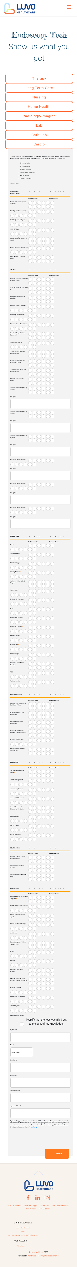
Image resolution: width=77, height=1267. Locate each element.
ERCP (12, 608)
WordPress (32, 1256)
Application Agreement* (17, 1015)
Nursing (39, 97)
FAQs (23, 1231)
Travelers (27, 1206)
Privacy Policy (33, 1127)
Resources (17, 1206)
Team (9, 1206)
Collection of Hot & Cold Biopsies (17, 582)
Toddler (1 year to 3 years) (18, 220)
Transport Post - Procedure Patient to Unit (18, 370)
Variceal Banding (15, 681)
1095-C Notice (43, 1209)
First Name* (14, 1060)
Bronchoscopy (15, 563)
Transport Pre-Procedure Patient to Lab (17, 352)
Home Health (39, 107)
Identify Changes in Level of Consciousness (18, 857)
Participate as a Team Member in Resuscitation (18, 731)
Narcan (12, 960)
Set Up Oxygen (15, 825)
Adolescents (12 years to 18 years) (18, 239)
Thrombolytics (15, 1006)
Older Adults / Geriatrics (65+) (17, 257)
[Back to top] (38, 1174)
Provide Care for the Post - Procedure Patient (18, 361)
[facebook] (28, 1196)
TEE (11, 672)
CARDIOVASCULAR (16, 694)
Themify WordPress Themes (48, 1256)
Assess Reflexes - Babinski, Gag (18, 875)
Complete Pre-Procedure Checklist (17, 298)
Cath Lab (39, 135)
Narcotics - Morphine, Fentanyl (16, 970)
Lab (39, 125)
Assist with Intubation (17, 798)
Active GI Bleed (15, 553)
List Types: (13, 396)
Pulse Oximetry (15, 816)
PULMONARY (14, 762)
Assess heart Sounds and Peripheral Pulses (18, 704)
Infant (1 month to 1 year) (18, 211)
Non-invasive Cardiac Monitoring (16, 722)
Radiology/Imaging (39, 116)
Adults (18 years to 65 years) (19, 247)
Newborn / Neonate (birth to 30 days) (18, 203)
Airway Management (16, 780)
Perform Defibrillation (17, 739)
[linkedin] (38, 1196)
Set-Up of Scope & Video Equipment (17, 334)
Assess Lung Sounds (16, 789)
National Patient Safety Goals (17, 379)
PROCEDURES (14, 536)
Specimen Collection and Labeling (17, 664)
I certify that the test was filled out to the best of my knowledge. (46, 1021)
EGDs (12, 544)
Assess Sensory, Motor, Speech (17, 866)
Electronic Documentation (18, 459)
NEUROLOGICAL (15, 848)
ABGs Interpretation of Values (17, 772)
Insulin (12, 951)
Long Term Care (39, 88)
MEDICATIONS (14, 888)
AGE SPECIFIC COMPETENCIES (15, 192)
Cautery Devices (15, 572)
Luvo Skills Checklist (22, 1228)
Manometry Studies (16, 626)
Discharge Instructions (17, 315)
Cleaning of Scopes (16, 342)
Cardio (39, 144)
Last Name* (14, 1075)
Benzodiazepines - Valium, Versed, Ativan (18, 943)
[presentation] (39, 1138)
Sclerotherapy (14, 654)
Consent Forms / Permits (18, 305)
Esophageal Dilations (17, 617)
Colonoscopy (14, 590)
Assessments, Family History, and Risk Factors (19, 279)
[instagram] (48, 1196)
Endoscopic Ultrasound (17, 599)
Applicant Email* (15, 1090)
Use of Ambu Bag (15, 834)
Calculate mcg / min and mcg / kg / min (19, 897)
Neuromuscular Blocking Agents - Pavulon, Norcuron (18, 979)
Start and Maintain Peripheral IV (19, 288)
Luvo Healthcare (37, 1252)
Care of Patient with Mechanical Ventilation (17, 808)
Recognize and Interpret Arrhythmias (17, 750)
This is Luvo (21, 1246)
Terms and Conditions (59, 1206)
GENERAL (13, 270)
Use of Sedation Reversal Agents (17, 916)
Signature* (13, 1030)
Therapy (39, 78)
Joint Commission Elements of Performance (23, 1235)
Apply (35, 1206)
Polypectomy (14, 644)
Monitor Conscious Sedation (19, 906)
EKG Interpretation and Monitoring (17, 713)
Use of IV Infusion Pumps (18, 924)
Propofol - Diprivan (16, 987)
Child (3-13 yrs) (15, 229)
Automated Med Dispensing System (18, 389)
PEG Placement (15, 635)
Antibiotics (13, 933)
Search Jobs (44, 1206)
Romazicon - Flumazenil (17, 997)
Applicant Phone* (15, 1106)
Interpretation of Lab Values (19, 324)
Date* (12, 1045)
